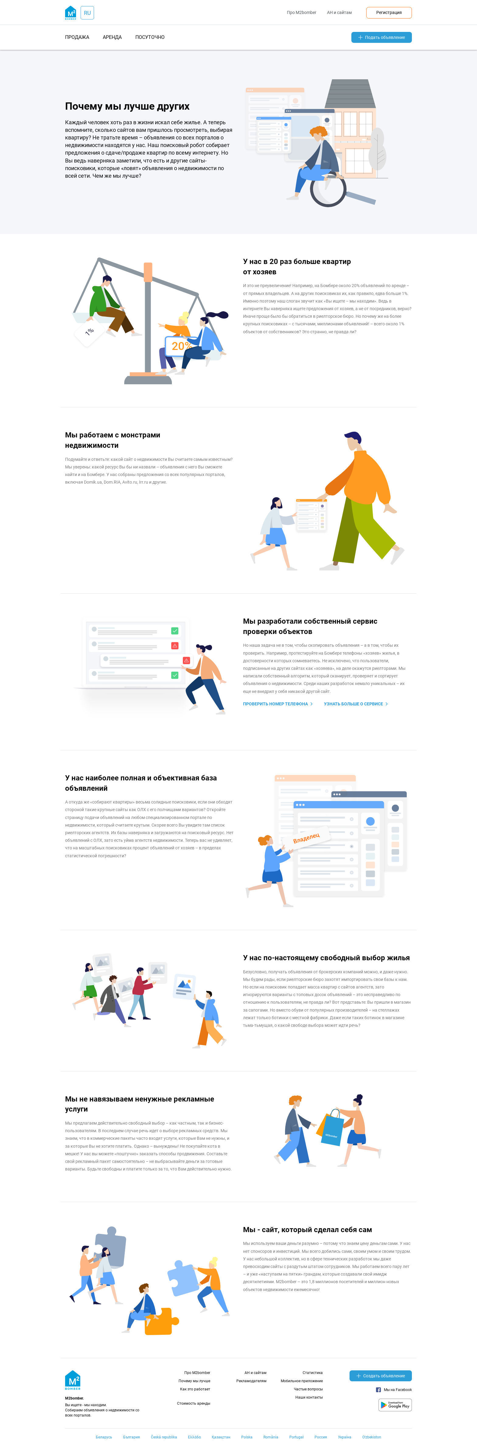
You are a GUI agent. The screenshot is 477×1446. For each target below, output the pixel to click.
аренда (112, 37)
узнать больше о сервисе (353, 703)
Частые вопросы (308, 1389)
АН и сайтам (339, 12)
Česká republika (164, 1437)
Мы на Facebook (394, 1389)
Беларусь (104, 1437)
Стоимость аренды (193, 1403)
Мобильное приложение (302, 1381)
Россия (321, 1437)
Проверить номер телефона (275, 703)
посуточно (150, 37)
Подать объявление (381, 37)
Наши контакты (309, 1397)
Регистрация (389, 12)
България (131, 1437)
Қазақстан (221, 1437)
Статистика (313, 1373)
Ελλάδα (194, 1437)
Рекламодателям (251, 1381)
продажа (77, 37)
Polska (246, 1437)
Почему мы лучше (194, 1381)
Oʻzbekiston (371, 1437)
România (270, 1437)
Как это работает (195, 1389)
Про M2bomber (301, 12)
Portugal (296, 1437)
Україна (344, 1437)
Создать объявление (381, 1375)
